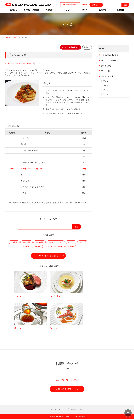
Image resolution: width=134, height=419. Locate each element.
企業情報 (102, 10)
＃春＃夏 (38, 246)
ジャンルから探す (108, 76)
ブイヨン (55, 295)
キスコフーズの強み (31, 10)
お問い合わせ (96, 5)
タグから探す (106, 66)
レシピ (67, 10)
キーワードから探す (109, 60)
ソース (39, 64)
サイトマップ (55, 409)
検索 (76, 227)
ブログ (84, 10)
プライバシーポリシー (75, 409)
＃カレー (71, 242)
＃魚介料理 (26, 242)
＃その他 (71, 246)
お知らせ (13, 10)
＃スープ (83, 242)
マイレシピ (105, 71)
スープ (18, 327)
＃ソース (26, 246)
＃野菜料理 (39, 242)
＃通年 (29, 64)
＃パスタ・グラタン (14, 64)
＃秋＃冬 (49, 246)
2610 (12, 169)
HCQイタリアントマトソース (32, 169)
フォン (18, 295)
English (84, 4)
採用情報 (120, 10)
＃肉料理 (14, 242)
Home (8, 37)
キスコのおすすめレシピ (110, 55)
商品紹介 (49, 10)
